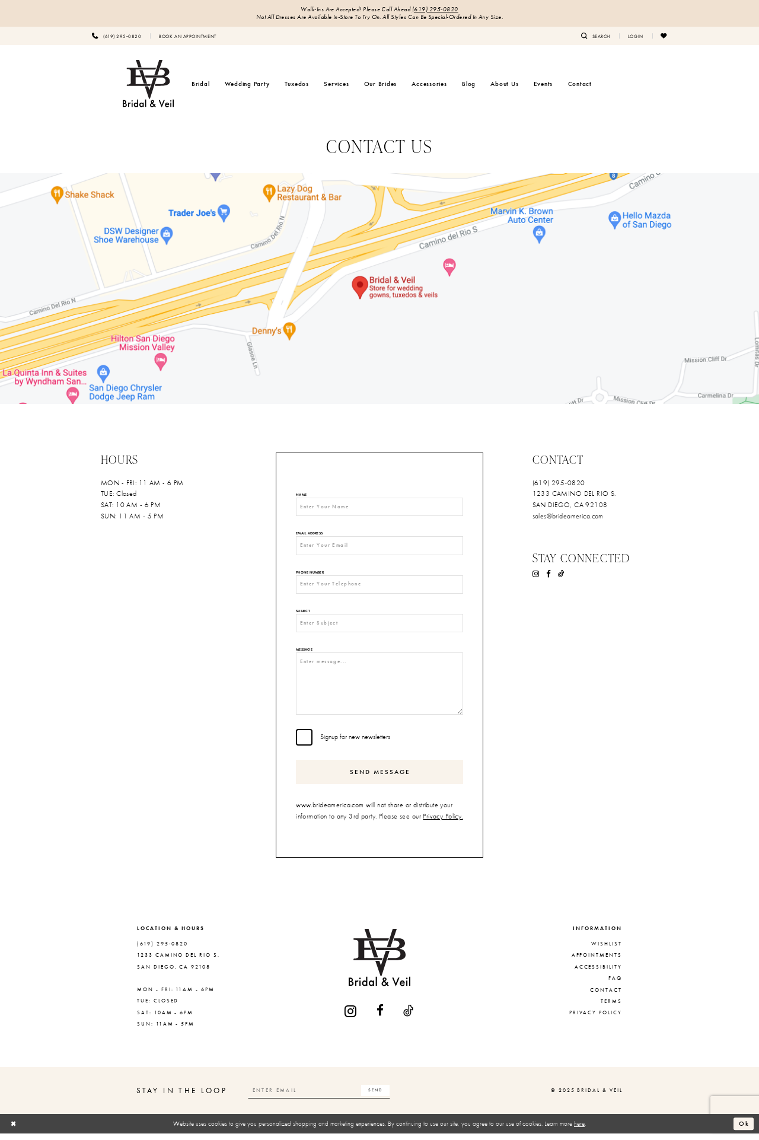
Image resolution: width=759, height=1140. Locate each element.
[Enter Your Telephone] (379, 587)
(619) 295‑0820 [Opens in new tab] (558, 483)
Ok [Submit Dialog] (744, 1130)
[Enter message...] (379, 688)
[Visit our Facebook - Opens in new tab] (548, 574)
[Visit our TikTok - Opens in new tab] (561, 574)
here (579, 1130)
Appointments (597, 962)
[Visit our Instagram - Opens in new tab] (536, 574)
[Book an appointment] (187, 36)
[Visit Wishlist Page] (664, 36)
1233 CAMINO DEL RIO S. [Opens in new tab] (574, 494)
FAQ (615, 984)
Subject (303, 614)
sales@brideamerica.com (568, 516)
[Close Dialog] (13, 1130)
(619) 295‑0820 (435, 10)
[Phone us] (116, 36)
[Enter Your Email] (379, 547)
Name (301, 495)
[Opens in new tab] (379, 289)
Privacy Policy (595, 1019)
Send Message (380, 778)
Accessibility (598, 973)
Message (304, 653)
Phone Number (310, 574)
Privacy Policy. (443, 822)
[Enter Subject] (379, 626)
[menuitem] (116, 36)
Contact (606, 996)
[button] (635, 36)
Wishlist (606, 950)
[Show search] (595, 36)
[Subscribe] (380, 1097)
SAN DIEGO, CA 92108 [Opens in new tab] (570, 505)
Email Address (309, 535)
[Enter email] (322, 1097)
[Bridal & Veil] (148, 84)
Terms (611, 1007)
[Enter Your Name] (379, 508)
